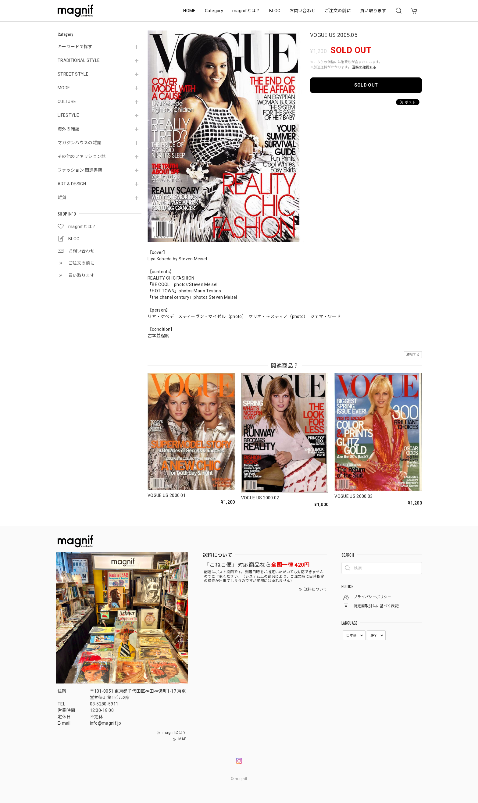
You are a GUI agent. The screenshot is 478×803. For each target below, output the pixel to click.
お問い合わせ (302, 10)
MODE (64, 87)
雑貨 (62, 197)
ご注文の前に (338, 10)
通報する (413, 354)
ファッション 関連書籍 (80, 170)
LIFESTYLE (68, 115)
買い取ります (373, 10)
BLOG (274, 10)
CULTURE (67, 101)
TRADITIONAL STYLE (79, 60)
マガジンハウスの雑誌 (79, 142)
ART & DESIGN (72, 183)
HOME (189, 10)
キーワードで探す (75, 46)
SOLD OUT (366, 85)
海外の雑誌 (69, 129)
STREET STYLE (73, 74)
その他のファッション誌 (82, 156)
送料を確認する (364, 67)
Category (214, 10)
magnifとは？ (246, 10)
